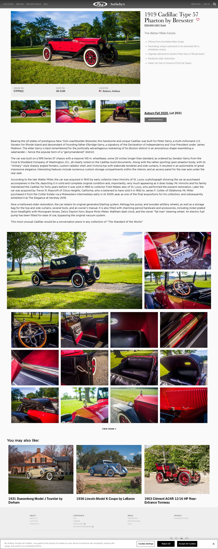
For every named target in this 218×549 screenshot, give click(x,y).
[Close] (213, 544)
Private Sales (33, 4)
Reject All (166, 544)
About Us (33, 518)
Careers (76, 521)
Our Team (34, 521)
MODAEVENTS (79, 524)
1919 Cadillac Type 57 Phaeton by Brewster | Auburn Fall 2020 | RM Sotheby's (109, 4)
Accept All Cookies (187, 544)
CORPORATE (78, 516)
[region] (109, 544)
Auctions (8, 4)
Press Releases (134, 521)
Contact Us (34, 524)
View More (109, 428)
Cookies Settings (181, 518)
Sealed (20, 4)
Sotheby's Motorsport (83, 526)
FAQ (74, 518)
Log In (206, 4)
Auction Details (155, 120)
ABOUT (33, 516)
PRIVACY (178, 516)
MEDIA (130, 516)
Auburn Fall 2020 (156, 113)
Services (195, 4)
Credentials (133, 518)
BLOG (130, 524)
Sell (46, 4)
